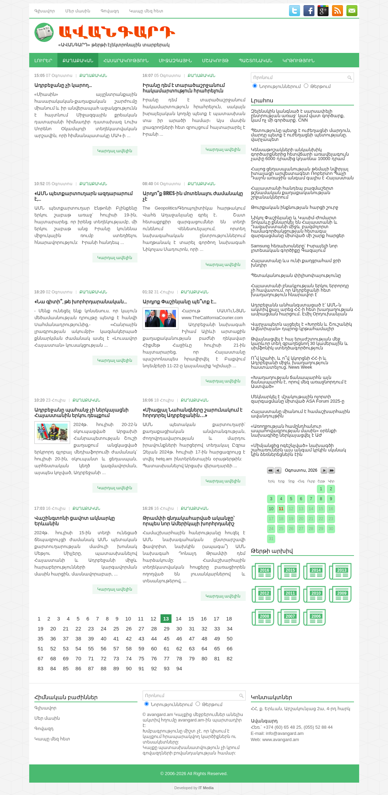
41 (116, 638)
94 (179, 668)
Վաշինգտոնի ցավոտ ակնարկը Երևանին (74, 520)
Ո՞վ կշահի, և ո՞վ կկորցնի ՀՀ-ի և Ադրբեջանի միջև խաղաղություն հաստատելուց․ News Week (289, 363)
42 (129, 638)
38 (78, 638)
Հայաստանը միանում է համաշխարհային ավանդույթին (300, 413)
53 (66, 648)
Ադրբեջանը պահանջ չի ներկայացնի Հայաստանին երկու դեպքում (81, 412)
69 (66, 658)
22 (78, 628)
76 (154, 658)
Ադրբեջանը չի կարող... (63, 84)
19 (41, 628)
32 (204, 628)
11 (141, 619)
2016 (264, 570)
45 (166, 638)
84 (53, 668)
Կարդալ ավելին (114, 150)
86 (78, 668)
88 (104, 668)
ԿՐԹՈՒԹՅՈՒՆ (298, 60)
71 (91, 658)
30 (179, 628)
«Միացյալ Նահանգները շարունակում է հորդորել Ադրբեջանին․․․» (192, 412)
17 (216, 619)
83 (41, 668)
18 (229, 619)
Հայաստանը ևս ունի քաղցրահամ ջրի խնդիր (296, 263)
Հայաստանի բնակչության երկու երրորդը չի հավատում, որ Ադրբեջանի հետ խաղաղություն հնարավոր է (300, 290)
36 (53, 638)
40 (104, 638)
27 (141, 628)
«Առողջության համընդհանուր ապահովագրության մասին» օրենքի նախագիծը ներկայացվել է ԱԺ (293, 431)
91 (141, 668)
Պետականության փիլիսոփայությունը (296, 275)
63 (192, 648)
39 (91, 638)
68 (53, 658)
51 (41, 648)
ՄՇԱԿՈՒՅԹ (215, 60)
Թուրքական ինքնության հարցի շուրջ (295, 207)
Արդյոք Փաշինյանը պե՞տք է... (179, 301)
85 (66, 668)
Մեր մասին (77, 10)
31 (192, 628)
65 (217, 648)
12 (153, 619)
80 (204, 658)
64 (204, 648)
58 (129, 648)
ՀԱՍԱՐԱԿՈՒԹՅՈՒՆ (125, 60)
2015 (290, 570)
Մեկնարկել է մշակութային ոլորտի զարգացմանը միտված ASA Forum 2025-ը (298, 399)
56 (104, 648)
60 (154, 648)
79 (192, 658)
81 (217, 658)
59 (141, 648)
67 (41, 658)
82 (230, 658)
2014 (316, 570)
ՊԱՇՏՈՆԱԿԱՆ (255, 60)
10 (128, 619)
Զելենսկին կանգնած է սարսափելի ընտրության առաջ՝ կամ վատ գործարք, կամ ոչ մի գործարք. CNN (298, 116)
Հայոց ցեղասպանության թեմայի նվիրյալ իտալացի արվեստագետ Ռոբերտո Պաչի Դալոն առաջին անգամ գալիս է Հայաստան (302, 173)
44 (154, 638)
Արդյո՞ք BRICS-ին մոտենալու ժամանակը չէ (193, 195)
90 (129, 668)
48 (204, 638)
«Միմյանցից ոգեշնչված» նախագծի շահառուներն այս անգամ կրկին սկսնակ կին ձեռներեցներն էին (298, 450)
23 (91, 628)
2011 (290, 593)
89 (116, 668)
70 (78, 658)
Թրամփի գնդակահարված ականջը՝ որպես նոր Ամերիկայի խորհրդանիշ (188, 520)
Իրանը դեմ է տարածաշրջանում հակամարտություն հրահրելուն (184, 87)
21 (66, 628)
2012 (264, 593)
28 (154, 628)
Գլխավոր (44, 10)
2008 (264, 616)
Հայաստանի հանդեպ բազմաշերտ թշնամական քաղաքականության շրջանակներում (292, 193)
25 (116, 628)
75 (141, 658)
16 (204, 619)
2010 (316, 593)
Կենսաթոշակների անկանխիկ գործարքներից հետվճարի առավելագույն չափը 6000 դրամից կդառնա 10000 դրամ (300, 154)
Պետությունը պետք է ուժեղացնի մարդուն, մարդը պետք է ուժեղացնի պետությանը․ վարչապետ (301, 135)
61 (166, 648)
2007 (290, 616)
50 (230, 638)
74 (129, 658)
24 (104, 628)
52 (53, 648)
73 (116, 658)
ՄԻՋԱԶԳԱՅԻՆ (175, 60)
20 (53, 628)
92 (154, 668)
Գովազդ (110, 10)
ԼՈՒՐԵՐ (43, 60)
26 (129, 628)
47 (192, 638)
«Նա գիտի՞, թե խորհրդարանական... (80, 301)
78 (179, 658)
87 (91, 668)
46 (179, 638)
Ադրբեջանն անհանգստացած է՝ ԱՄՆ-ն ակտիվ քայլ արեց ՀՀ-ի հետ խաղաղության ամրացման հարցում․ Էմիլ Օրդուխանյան (302, 309)
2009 (342, 593)
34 (230, 628)
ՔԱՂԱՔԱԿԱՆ (78, 60)
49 (217, 638)
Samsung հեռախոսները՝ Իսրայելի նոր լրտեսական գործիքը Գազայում (294, 248)
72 (104, 658)
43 (141, 638)
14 (178, 619)
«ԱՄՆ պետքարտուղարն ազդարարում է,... (83, 195)
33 (217, 628)
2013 (342, 570)
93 (166, 668)
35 (41, 638)
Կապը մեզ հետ (146, 10)
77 (166, 658)
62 (179, 648)
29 (166, 628)
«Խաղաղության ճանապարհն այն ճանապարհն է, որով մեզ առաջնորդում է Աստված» (299, 382)
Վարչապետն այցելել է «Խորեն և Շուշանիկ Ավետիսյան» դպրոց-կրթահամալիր (301, 326)
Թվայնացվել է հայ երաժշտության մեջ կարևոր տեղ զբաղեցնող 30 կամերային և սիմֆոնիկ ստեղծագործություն (299, 343)
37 (66, 638)
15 (191, 619)
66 (230, 648)
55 (91, 648)
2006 (316, 616)
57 (116, 648)
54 (78, 648)
